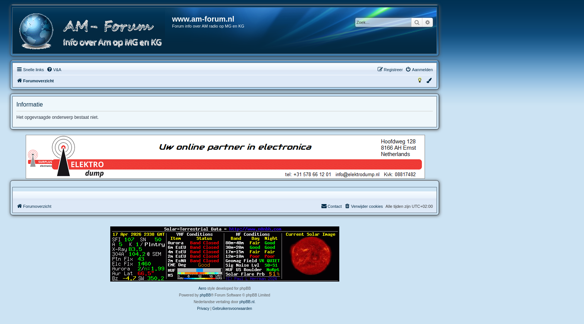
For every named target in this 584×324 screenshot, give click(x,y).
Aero (202, 288)
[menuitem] (54, 69)
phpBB (205, 295)
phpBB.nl (247, 302)
